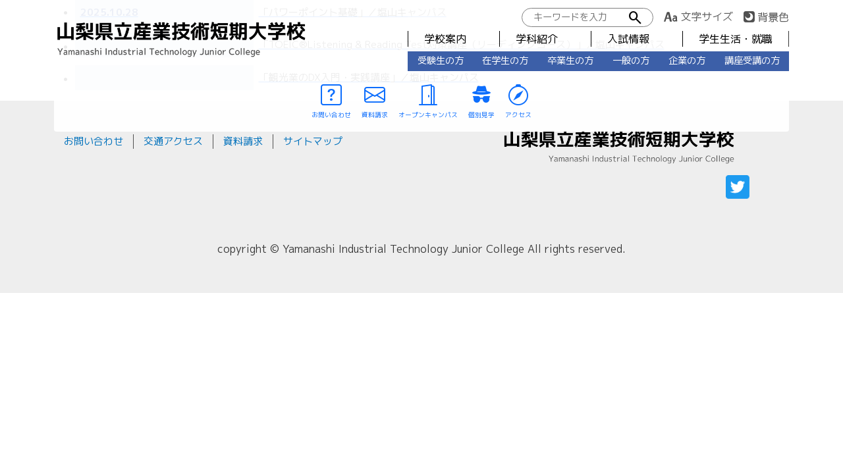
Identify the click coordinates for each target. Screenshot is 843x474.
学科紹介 (537, 39)
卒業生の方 (570, 60)
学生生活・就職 (736, 39)
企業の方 (686, 60)
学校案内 (445, 39)
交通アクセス (173, 141)
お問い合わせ (93, 141)
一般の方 (630, 60)
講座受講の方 (752, 60)
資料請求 (243, 141)
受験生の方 (441, 60)
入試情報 (628, 39)
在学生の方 (505, 60)
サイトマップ (312, 141)
